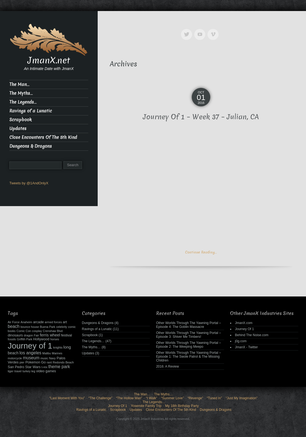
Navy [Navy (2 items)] (52, 358)
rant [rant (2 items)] (49, 362)
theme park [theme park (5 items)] (59, 366)
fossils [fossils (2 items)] (12, 339)
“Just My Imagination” (241, 398)
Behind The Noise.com (251, 335)
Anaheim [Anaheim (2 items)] (26, 322)
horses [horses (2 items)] (54, 339)
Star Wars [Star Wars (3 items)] (33, 367)
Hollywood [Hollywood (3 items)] (41, 339)
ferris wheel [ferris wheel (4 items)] (50, 335)
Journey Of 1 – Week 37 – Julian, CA (201, 117)
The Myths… (21, 93)
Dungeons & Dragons (30, 146)
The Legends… (22, 102)
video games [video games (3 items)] (46, 371)
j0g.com (240, 341)
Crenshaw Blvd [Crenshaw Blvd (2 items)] (53, 331)
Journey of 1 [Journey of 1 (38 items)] (30, 345)
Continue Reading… (201, 252)
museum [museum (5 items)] (31, 357)
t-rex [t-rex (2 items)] (44, 367)
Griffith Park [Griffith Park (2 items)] (24, 339)
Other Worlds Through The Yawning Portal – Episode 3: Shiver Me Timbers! (188, 335)
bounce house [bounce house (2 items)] (29, 326)
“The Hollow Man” (129, 398)
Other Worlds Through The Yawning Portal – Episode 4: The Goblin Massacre (188, 325)
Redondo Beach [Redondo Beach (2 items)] (63, 362)
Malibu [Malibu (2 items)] (46, 353)
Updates (17, 128)
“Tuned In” (214, 398)
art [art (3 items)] (65, 322)
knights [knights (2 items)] (58, 347)
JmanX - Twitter (246, 347)
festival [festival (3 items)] (66, 335)
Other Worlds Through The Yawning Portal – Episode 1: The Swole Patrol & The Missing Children (188, 356)
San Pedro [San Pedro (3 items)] (16, 367)
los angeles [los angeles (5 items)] (30, 352)
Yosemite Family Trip (146, 406)
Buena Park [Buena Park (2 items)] (47, 326)
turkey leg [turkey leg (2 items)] (28, 371)
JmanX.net (49, 60)
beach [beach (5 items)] (14, 326)
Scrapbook (20, 120)
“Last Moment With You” (67, 398)
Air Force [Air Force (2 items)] (14, 322)
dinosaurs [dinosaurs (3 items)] (15, 335)
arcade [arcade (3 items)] (38, 322)
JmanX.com (243, 323)
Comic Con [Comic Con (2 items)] (24, 331)
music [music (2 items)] (44, 358)
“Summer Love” (172, 398)
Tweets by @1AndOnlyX (28, 183)
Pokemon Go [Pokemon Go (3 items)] (35, 362)
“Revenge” (195, 398)
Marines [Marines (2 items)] (57, 353)
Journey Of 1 (244, 329)
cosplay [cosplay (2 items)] (37, 331)
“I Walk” (151, 398)
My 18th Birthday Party (182, 406)
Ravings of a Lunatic (30, 111)
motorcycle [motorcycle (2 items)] (15, 358)
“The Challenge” (100, 398)
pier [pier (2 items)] (22, 362)
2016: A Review (167, 366)
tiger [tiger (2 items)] (11, 371)
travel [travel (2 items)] (18, 371)
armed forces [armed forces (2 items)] (53, 322)
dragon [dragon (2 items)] (28, 335)
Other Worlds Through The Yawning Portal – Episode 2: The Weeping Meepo (188, 345)
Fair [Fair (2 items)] (36, 335)
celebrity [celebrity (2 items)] (61, 326)
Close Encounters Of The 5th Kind (43, 137)
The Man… (19, 84)
